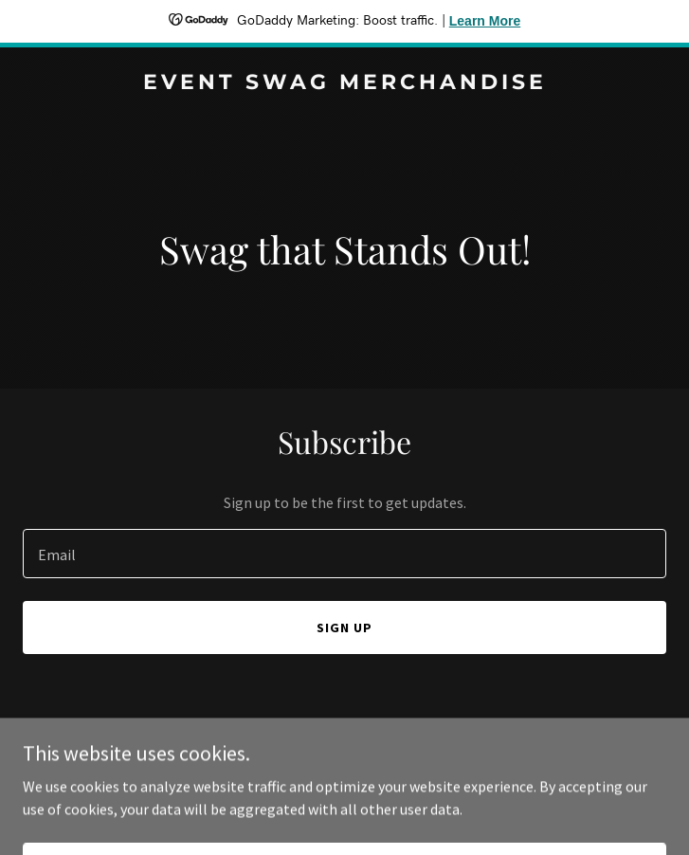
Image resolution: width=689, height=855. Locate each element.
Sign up (344, 627)
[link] (344, 83)
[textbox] (344, 553)
